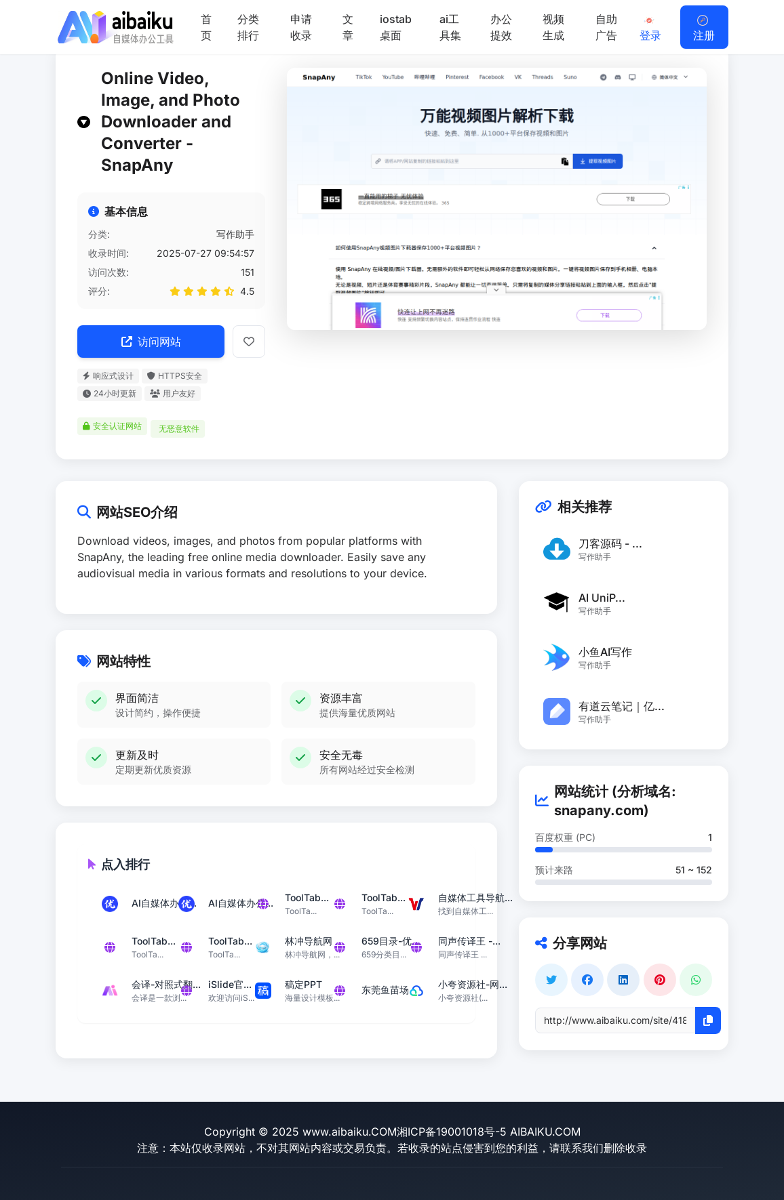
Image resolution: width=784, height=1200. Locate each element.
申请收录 (301, 27)
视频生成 (553, 27)
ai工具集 (450, 27)
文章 (347, 27)
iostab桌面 (396, 27)
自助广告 (606, 27)
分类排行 (248, 27)
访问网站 (151, 341)
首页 (206, 27)
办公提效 (501, 27)
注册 (704, 28)
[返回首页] (115, 27)
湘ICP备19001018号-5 (452, 1131)
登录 (650, 28)
